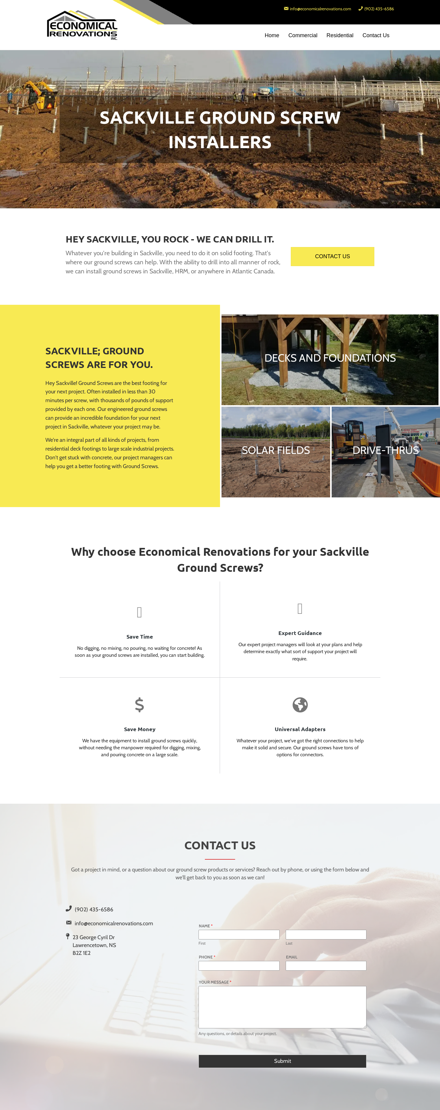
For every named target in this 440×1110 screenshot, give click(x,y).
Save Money (140, 728)
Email (291, 957)
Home (272, 35)
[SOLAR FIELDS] (276, 452)
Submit (282, 1061)
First (202, 943)
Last (289, 943)
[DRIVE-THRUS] (386, 452)
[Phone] (239, 966)
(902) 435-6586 (94, 909)
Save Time (139, 636)
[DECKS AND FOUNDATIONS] (330, 359)
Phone (207, 957)
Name (206, 925)
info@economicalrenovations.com (114, 923)
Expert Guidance (300, 632)
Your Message (215, 982)
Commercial (302, 35)
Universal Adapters (300, 728)
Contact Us (376, 35)
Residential (340, 35)
